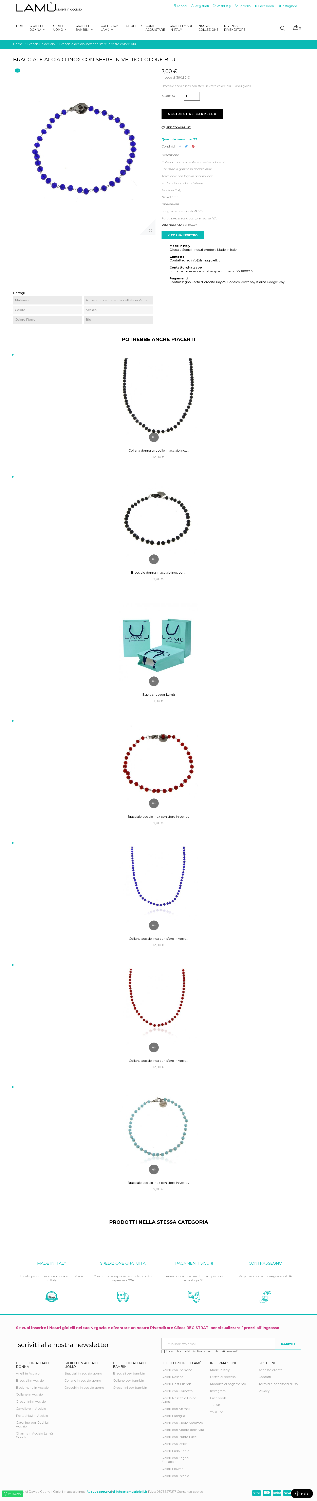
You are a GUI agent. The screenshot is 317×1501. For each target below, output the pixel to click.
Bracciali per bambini (129, 1373)
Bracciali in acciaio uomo (83, 1373)
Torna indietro (183, 235)
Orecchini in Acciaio (31, 1401)
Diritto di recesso (223, 1377)
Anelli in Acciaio (28, 1373)
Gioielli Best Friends (176, 1384)
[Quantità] (192, 96)
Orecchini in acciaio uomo (84, 1387)
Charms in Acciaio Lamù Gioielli (34, 1435)
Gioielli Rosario (172, 1377)
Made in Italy (220, 1370)
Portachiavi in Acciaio (32, 1416)
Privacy (264, 1391)
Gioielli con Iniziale (175, 1476)
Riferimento (172, 225)
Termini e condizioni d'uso (278, 1384)
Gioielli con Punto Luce (179, 1437)
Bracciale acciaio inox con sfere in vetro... (158, 816)
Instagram (218, 1391)
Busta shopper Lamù (158, 694)
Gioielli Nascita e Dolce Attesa (179, 1400)
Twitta (186, 146)
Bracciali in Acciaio (30, 1380)
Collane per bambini (129, 1380)
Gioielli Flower (172, 1469)
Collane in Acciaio (29, 1394)
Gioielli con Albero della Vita (183, 1430)
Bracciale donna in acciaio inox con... (158, 572)
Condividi (180, 146)
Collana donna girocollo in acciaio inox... (159, 450)
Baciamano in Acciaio (32, 1387)
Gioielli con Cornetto (177, 1391)
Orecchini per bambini (130, 1387)
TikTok (215, 1405)
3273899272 (101, 1492)
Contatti (265, 1377)
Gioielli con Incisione (177, 1370)
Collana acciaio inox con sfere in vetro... (158, 939)
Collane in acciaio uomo (82, 1380)
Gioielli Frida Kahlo (175, 1451)
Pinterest (193, 146)
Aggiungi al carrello (192, 114)
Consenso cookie (190, 1492)
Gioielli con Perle (174, 1444)
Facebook (218, 1398)
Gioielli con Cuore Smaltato (182, 1423)
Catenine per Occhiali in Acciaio (34, 1424)
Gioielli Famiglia (173, 1416)
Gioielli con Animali (176, 1409)
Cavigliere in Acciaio (31, 1408)
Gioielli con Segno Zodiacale (175, 1460)
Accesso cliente (271, 1370)
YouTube (217, 1412)
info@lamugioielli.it (131, 1492)
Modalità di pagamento (228, 1384)
